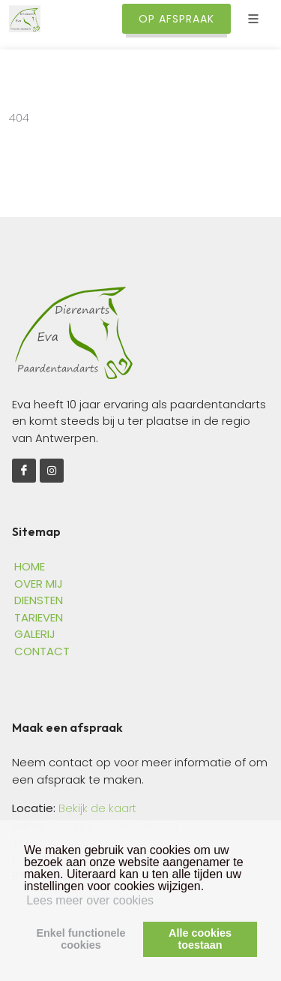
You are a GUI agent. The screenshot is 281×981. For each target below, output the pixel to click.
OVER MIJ (38, 583)
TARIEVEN (38, 617)
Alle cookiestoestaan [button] (200, 939)
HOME (29, 566)
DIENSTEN (38, 600)
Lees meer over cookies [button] (90, 900)
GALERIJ (34, 634)
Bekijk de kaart (95, 808)
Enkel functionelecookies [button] (80, 939)
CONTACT (42, 651)
